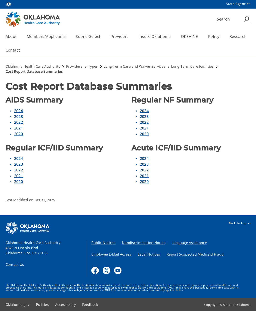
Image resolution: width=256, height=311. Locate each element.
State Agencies (238, 3)
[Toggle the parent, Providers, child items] (129, 36)
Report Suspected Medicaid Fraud (195, 254)
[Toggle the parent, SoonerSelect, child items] (102, 36)
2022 (18, 122)
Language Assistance (189, 242)
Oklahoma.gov (18, 304)
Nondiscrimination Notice (143, 242)
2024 (18, 110)
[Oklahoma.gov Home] (9, 4)
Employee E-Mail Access (111, 254)
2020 (18, 133)
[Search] (233, 19)
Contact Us (15, 264)
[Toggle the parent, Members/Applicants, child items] (67, 36)
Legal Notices (149, 254)
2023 (18, 116)
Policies (42, 304)
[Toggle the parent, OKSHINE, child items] (199, 36)
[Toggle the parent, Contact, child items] (21, 50)
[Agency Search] (246, 19)
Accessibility (65, 304)
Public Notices (103, 242)
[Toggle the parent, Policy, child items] (220, 36)
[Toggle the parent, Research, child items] (248, 36)
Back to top (240, 223)
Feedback (90, 304)
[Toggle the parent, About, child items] (18, 36)
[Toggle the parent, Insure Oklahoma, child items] (172, 36)
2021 (18, 128)
